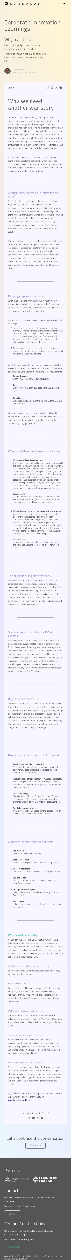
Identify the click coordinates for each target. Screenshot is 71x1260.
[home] (24, 3)
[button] (64, 3)
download (14, 1247)
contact (12, 1213)
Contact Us (35, 1145)
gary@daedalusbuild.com (19, 1100)
